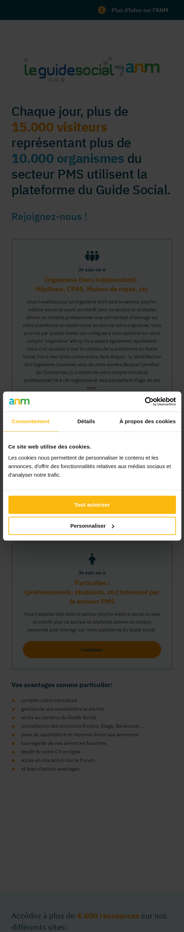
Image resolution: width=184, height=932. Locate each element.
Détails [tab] (86, 421)
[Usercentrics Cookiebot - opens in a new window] (144, 401)
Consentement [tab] (30, 421)
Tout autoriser (92, 505)
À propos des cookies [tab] (147, 421)
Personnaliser (92, 526)
